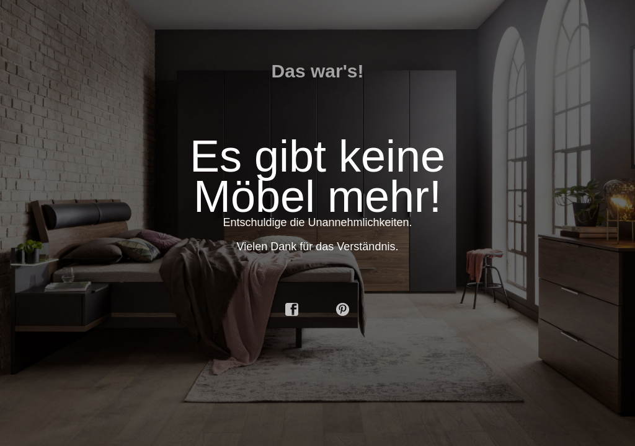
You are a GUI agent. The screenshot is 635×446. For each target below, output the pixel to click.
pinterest (343, 310)
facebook (292, 310)
